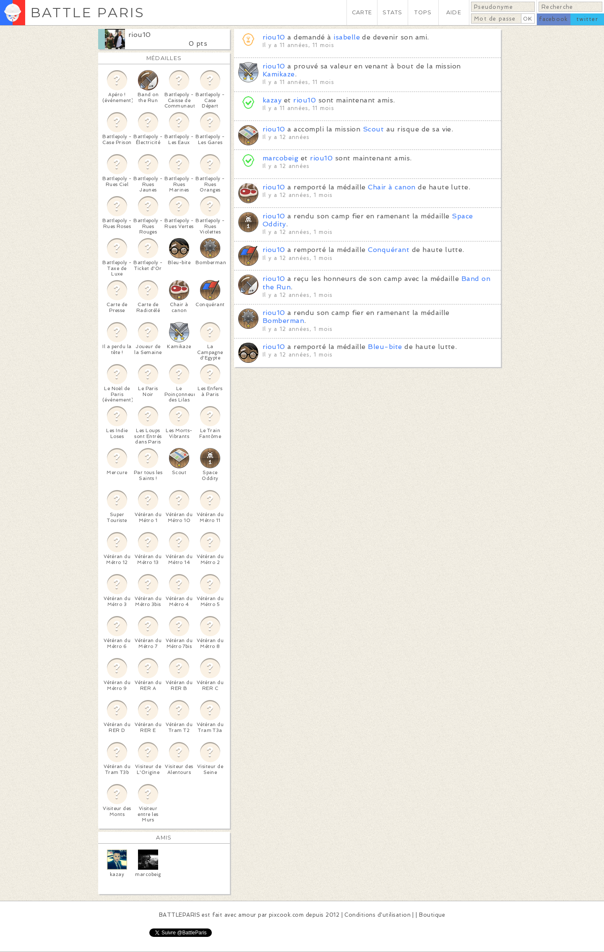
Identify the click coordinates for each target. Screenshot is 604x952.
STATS (392, 12)
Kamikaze (279, 74)
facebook (553, 19)
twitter (587, 19)
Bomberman (283, 321)
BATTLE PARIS (87, 12)
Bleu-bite (385, 347)
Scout (373, 129)
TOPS (423, 12)
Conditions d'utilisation (377, 915)
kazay (272, 100)
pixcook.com (286, 915)
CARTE (362, 12)
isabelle (346, 37)
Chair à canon (391, 187)
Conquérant (388, 250)
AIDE (453, 12)
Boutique (432, 915)
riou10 (139, 35)
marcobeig (280, 158)
